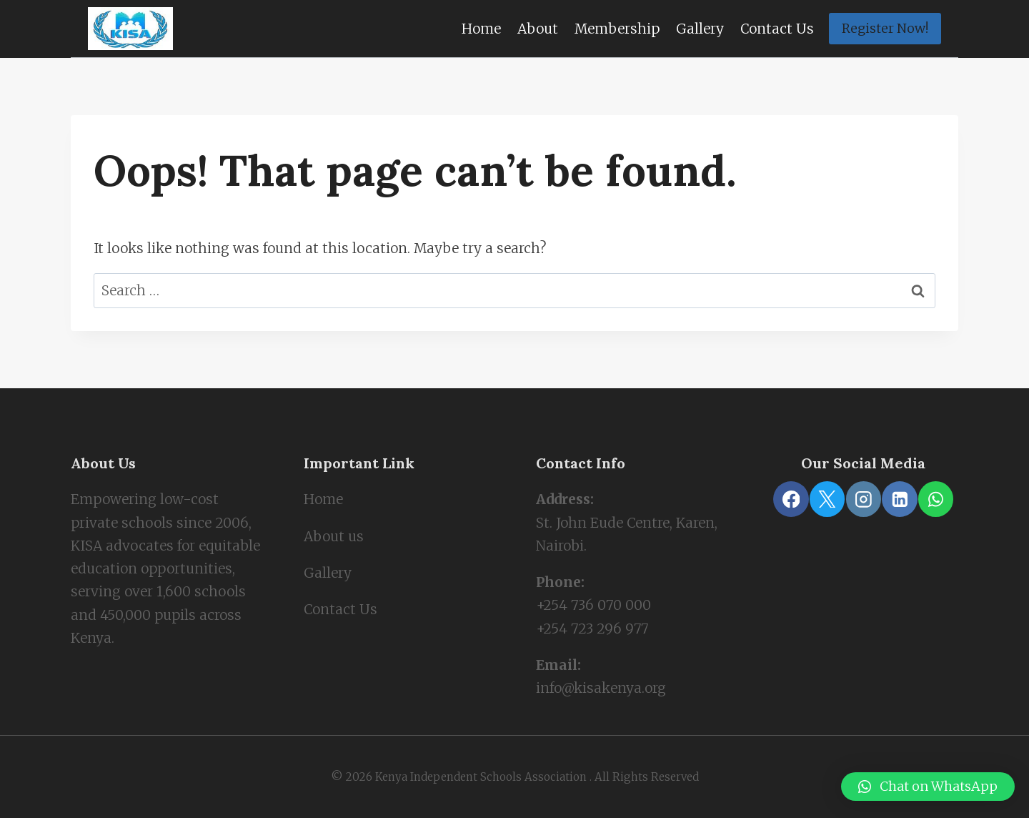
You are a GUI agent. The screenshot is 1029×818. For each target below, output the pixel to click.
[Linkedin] (899, 498)
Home (481, 28)
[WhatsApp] (935, 498)
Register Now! (885, 28)
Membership (617, 28)
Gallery (700, 28)
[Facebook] (790, 498)
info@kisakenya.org (601, 687)
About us (334, 536)
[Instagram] (863, 498)
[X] (827, 498)
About (537, 28)
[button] (928, 786)
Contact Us (777, 28)
